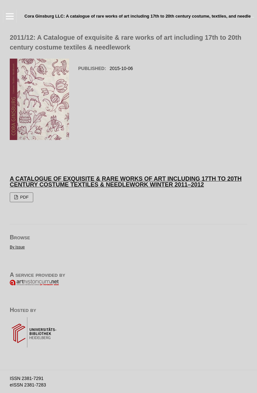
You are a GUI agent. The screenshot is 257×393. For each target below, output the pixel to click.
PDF (24, 197)
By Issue (17, 247)
